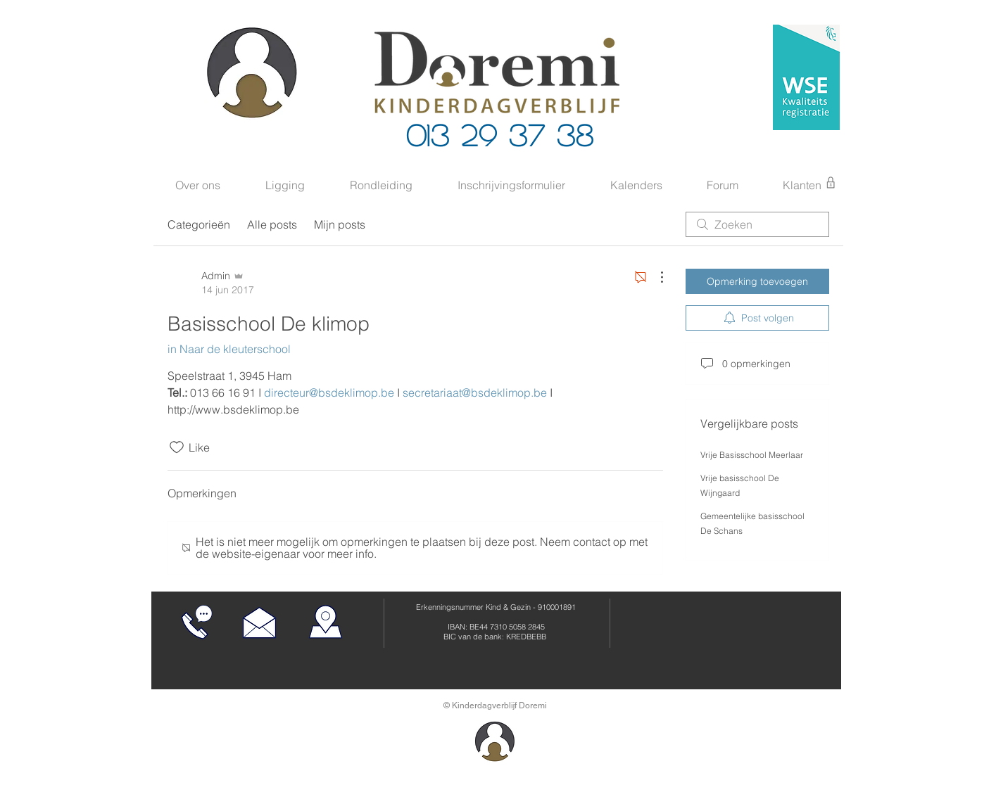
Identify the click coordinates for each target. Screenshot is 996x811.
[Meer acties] (654, 277)
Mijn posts (339, 224)
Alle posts (272, 224)
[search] (757, 224)
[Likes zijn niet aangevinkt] (177, 447)
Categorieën (199, 224)
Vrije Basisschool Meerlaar (751, 454)
